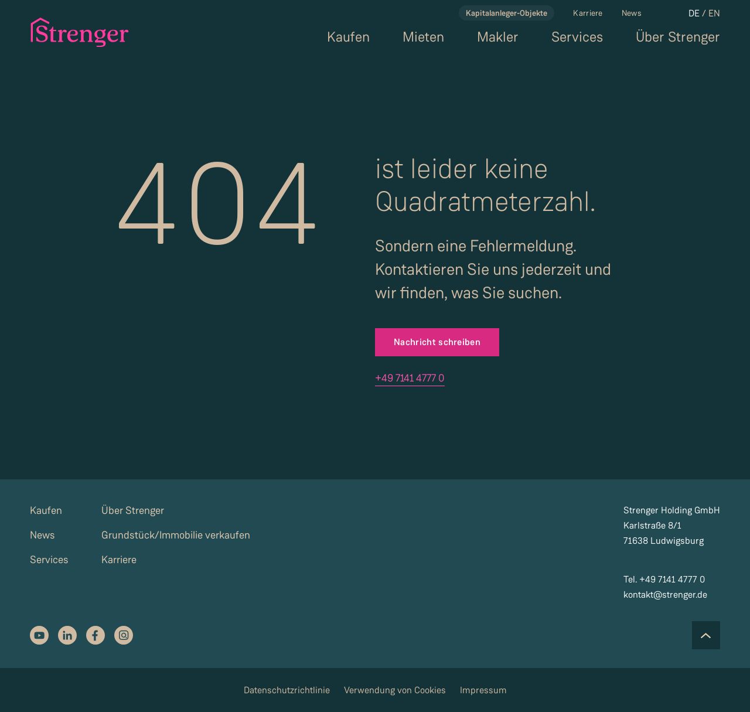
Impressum (483, 690)
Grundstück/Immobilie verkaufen (175, 535)
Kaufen (348, 37)
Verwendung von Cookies (395, 690)
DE (694, 13)
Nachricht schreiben (437, 342)
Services (577, 37)
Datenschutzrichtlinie (287, 690)
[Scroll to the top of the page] (706, 635)
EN (714, 13)
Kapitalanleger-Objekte (506, 13)
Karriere (587, 13)
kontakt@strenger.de (665, 594)
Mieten (423, 37)
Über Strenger (678, 37)
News (632, 13)
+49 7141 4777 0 (410, 378)
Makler (498, 37)
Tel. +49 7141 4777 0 (664, 579)
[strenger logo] (73, 32)
